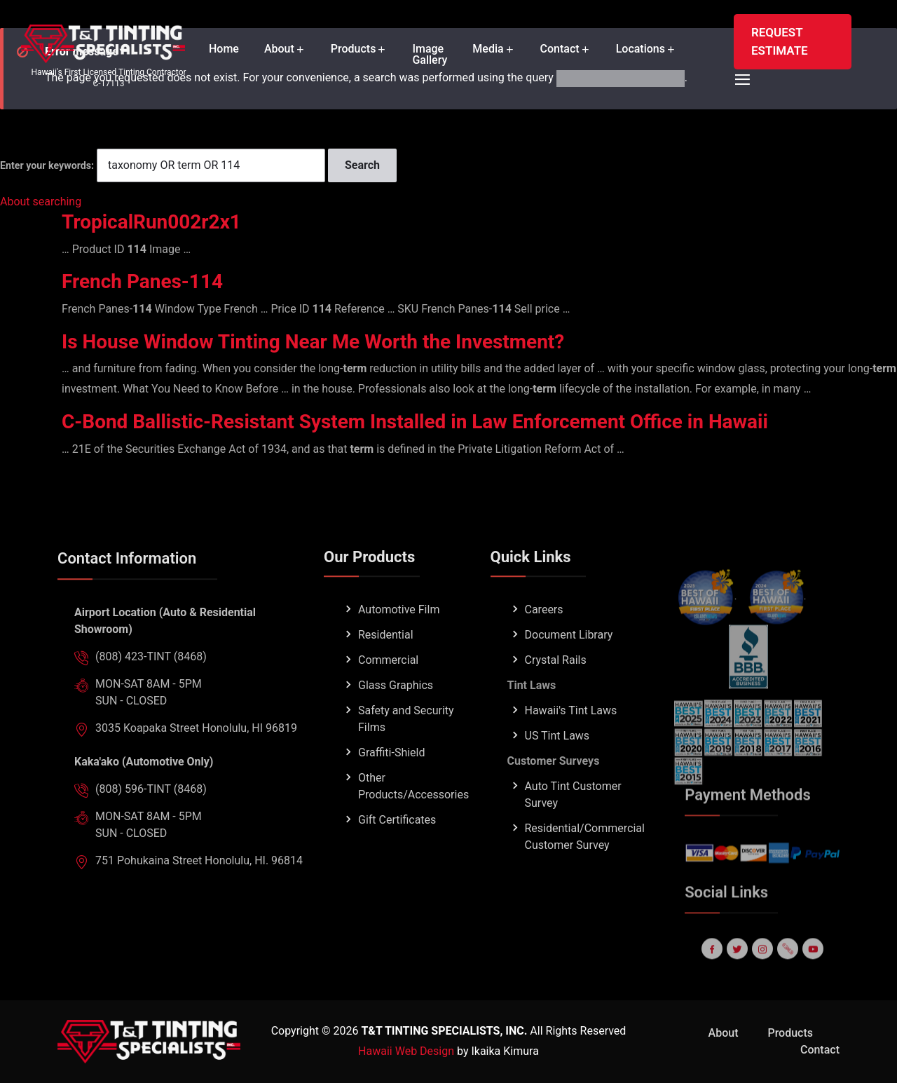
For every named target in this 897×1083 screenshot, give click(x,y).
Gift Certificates (397, 847)
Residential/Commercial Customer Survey (585, 865)
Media (487, 49)
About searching (40, 201)
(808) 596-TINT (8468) (151, 817)
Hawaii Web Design (406, 1051)
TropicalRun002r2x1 (151, 221)
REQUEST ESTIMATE (779, 41)
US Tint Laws (557, 763)
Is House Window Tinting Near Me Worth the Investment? (313, 341)
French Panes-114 (142, 281)
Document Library (569, 662)
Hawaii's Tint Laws (571, 738)
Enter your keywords (45, 165)
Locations (640, 49)
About (279, 49)
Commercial (388, 688)
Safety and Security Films (406, 747)
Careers (544, 637)
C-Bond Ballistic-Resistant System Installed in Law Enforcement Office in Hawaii (415, 421)
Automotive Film (398, 637)
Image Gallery (429, 54)
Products (353, 49)
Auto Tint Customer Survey (573, 823)
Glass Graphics (395, 713)
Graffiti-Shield (391, 780)
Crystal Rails (556, 688)
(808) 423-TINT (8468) (151, 684)
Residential (385, 662)
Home (224, 49)
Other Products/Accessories (413, 814)
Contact (560, 49)
